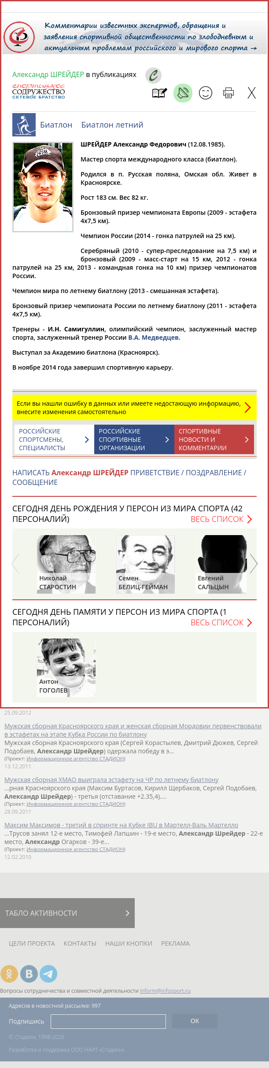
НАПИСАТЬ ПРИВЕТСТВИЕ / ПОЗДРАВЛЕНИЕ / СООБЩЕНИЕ (129, 482)
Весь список (217, 523)
